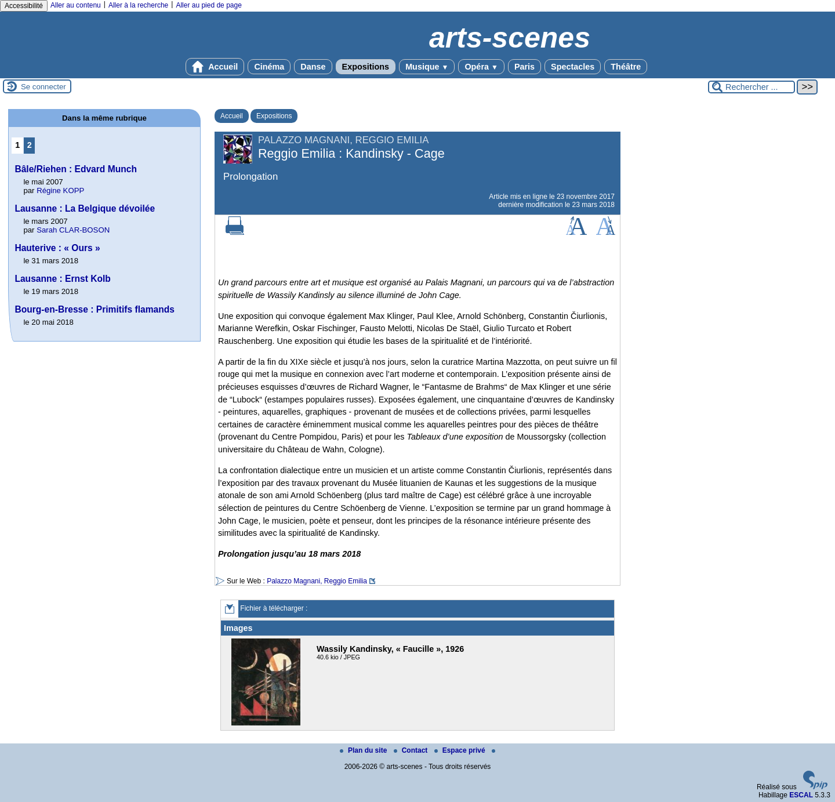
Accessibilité (24, 6)
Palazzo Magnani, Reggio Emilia (317, 581)
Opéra (481, 66)
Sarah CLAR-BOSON (73, 230)
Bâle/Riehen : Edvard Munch (75, 169)
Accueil (215, 66)
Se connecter (43, 86)
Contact (412, 750)
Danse (312, 66)
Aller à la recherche (138, 5)
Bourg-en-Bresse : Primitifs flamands (94, 309)
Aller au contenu (75, 5)
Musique (426, 66)
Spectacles (572, 66)
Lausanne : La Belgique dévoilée (84, 208)
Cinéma (269, 66)
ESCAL (801, 795)
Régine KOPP (60, 190)
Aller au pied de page (208, 5)
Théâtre (626, 66)
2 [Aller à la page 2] (29, 145)
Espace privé (460, 750)
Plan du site (364, 750)
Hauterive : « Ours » (57, 248)
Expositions (366, 66)
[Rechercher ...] (751, 87)
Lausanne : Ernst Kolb (62, 279)
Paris (524, 66)
